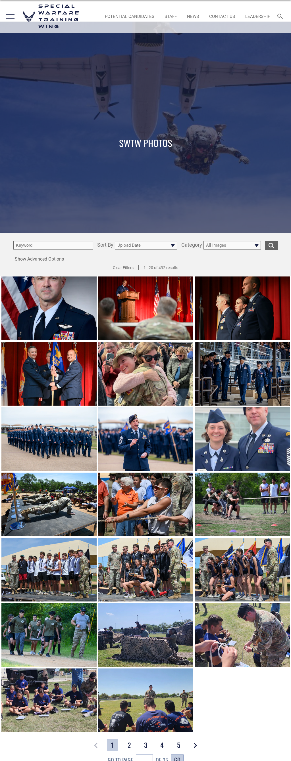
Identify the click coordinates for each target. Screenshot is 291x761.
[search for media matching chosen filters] (271, 245)
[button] (9, 16)
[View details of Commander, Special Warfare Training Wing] (49, 308)
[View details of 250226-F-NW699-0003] (146, 374)
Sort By (105, 245)
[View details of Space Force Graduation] (242, 374)
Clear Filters (123, 267)
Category (191, 245)
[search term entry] (53, 245)
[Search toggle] (281, 16)
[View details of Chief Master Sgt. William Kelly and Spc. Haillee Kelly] (242, 439)
